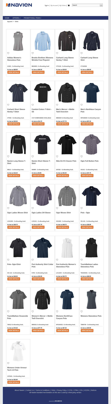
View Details (13, 72)
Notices (93, 390)
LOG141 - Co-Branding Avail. (41, 221)
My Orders (62, 5)
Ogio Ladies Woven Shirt (17, 213)
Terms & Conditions (43, 390)
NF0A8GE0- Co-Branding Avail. (90, 118)
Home (7, 18)
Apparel (17, 18)
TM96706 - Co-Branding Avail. (90, 324)
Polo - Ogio (85, 213)
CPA (81, 390)
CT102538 (84, 66)
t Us (32, 390)
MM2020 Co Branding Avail (64, 118)
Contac (28, 390)
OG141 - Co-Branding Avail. (89, 169)
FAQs (53, 390)
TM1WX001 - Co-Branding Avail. (90, 273)
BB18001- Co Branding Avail (40, 66)
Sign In (47, 5)
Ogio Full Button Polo (89, 161)
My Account (54, 5)
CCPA (70, 390)
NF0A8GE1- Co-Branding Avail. (65, 324)
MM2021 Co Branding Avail (40, 324)
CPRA (76, 390)
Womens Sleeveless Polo (91, 316)
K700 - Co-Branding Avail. (40, 273)
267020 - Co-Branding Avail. (64, 169)
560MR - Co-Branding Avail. (40, 169)
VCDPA (86, 390)
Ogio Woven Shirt (63, 213)
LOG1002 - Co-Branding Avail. (16, 221)
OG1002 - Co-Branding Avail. (65, 221)
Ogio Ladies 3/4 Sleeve (41, 213)
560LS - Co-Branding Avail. (15, 169)
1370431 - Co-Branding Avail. (16, 376)
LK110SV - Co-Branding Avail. (65, 273)
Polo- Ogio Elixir (14, 264)
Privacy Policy (62, 390)
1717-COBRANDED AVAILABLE (41, 118)
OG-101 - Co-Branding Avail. (89, 221)
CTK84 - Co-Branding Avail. (15, 118)
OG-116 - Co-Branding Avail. (16, 273)
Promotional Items (32, 18)
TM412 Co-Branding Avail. (15, 324)
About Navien (19, 390)
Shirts (16, 21)
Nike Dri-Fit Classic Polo (66, 161)
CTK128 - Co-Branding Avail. (65, 66)
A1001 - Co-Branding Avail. (15, 66)
